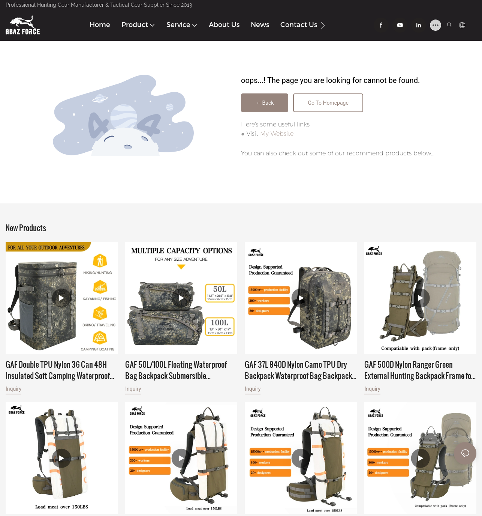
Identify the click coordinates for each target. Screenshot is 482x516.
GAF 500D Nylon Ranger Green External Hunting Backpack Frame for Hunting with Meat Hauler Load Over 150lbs (419, 371)
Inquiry (13, 390)
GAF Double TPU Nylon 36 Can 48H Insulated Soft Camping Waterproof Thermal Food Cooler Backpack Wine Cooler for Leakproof (59, 371)
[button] (323, 25)
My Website (276, 134)
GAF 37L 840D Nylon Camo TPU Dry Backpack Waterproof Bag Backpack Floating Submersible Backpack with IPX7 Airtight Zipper (298, 371)
